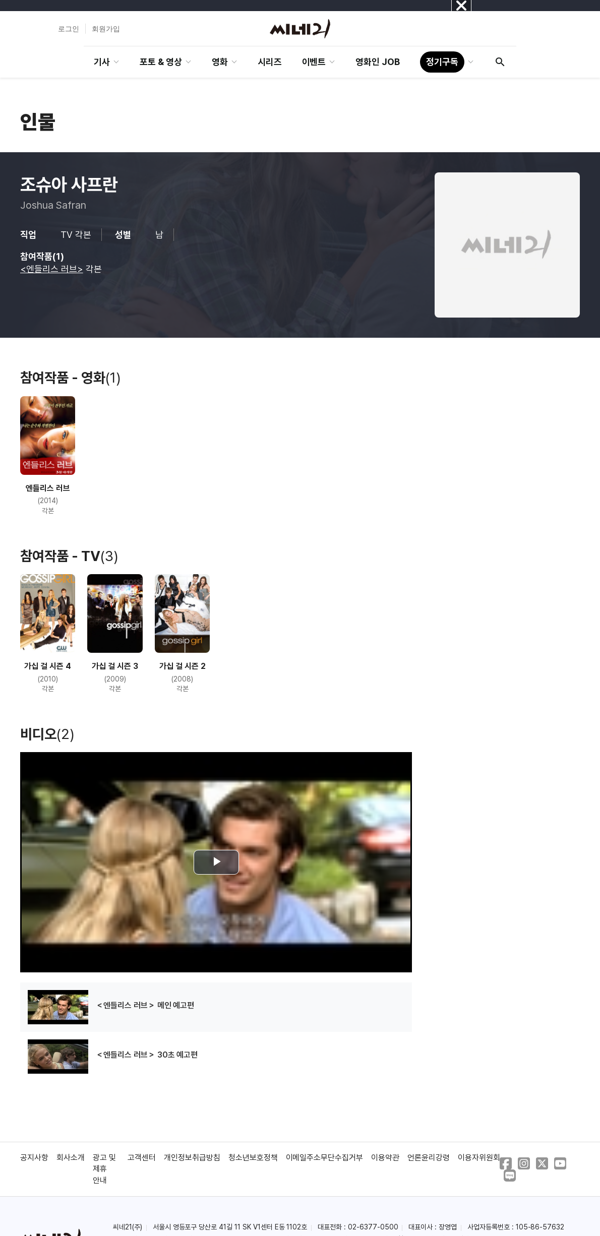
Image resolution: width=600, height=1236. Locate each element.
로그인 (68, 29)
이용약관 (385, 1157)
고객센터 (142, 1157)
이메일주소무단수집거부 (325, 1157)
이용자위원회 (479, 1157)
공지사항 (34, 1157)
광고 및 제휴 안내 (104, 1169)
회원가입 (106, 29)
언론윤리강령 (428, 1157)
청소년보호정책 (253, 1157)
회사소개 (70, 1157)
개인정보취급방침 (192, 1157)
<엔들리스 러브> (51, 269)
